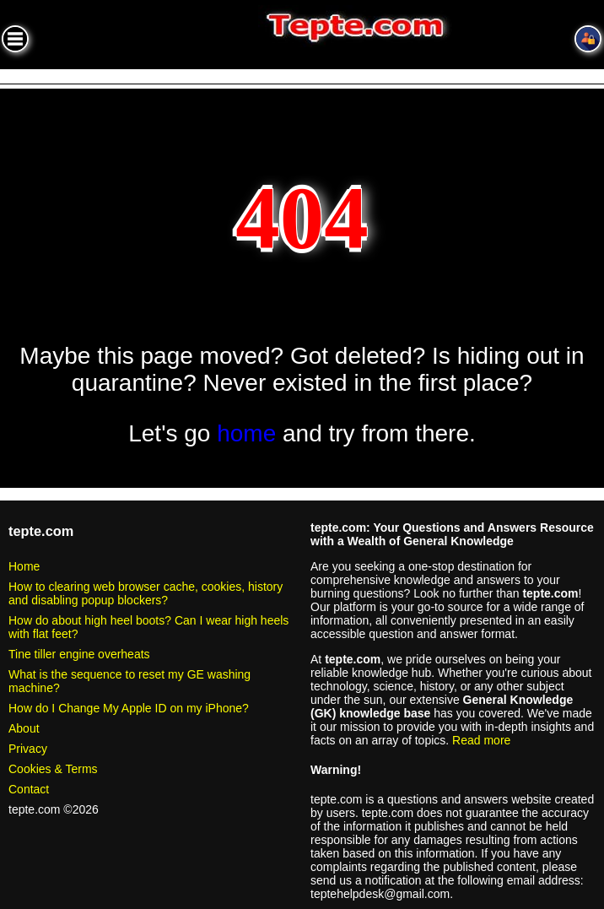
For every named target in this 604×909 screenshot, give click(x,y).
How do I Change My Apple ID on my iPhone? (128, 708)
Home (24, 566)
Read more (481, 740)
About (24, 728)
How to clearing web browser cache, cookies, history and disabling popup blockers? (145, 593)
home (246, 433)
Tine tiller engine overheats (79, 654)
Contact (28, 789)
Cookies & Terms (53, 769)
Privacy (27, 748)
